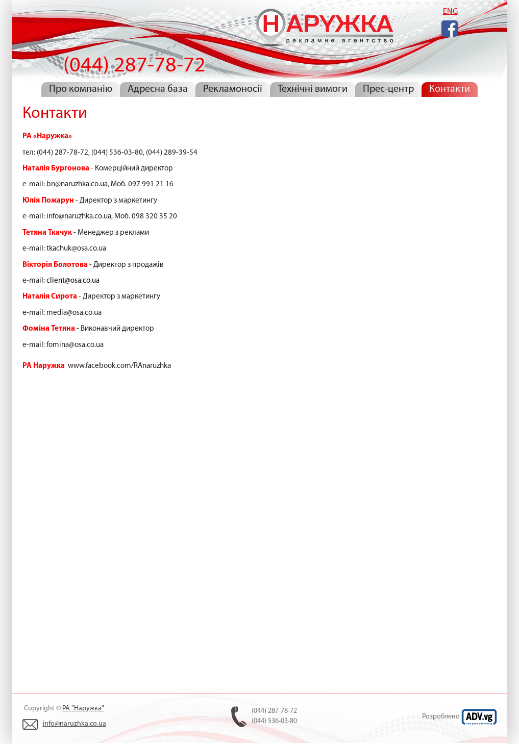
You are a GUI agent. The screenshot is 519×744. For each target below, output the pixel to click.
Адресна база (158, 89)
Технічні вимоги (313, 89)
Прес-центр (388, 89)
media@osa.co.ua (74, 313)
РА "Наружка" (83, 708)
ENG (450, 12)
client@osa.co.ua (73, 281)
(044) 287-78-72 (323, 30)
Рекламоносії (232, 89)
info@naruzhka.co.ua (74, 724)
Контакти (449, 89)
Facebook (449, 28)
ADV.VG (479, 717)
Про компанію (80, 89)
